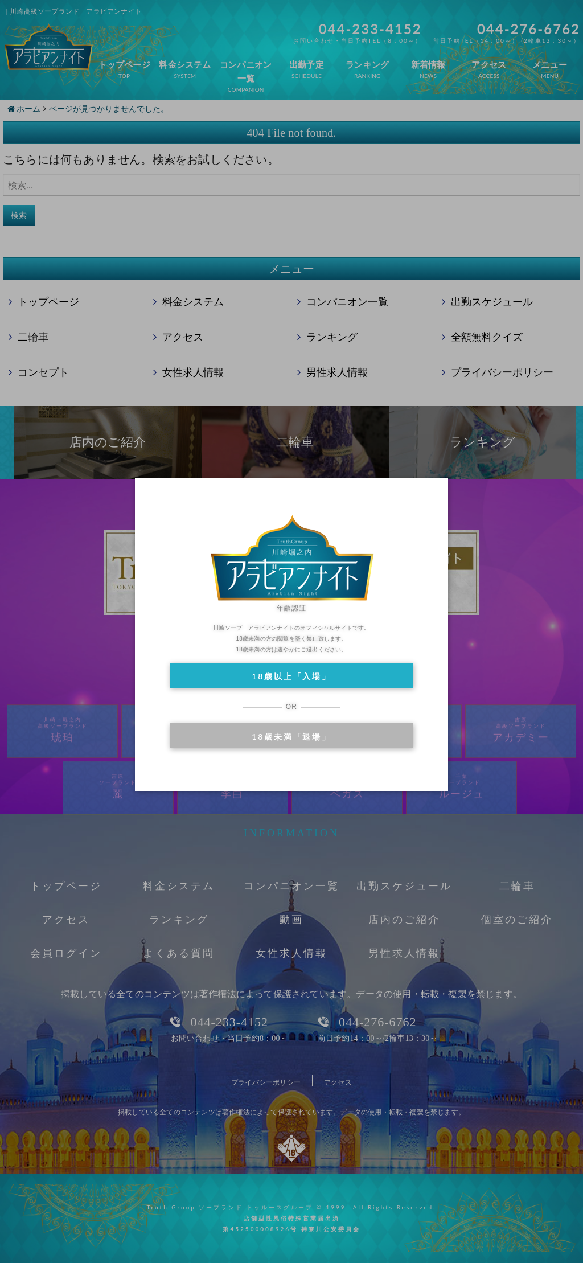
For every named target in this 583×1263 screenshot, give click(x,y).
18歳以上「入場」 (291, 676)
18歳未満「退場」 (291, 736)
